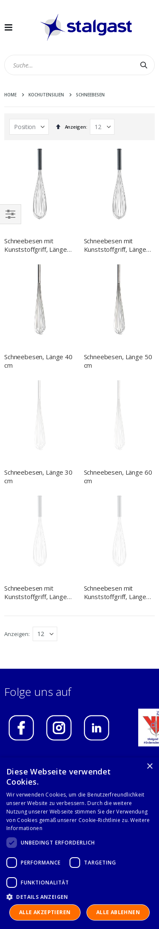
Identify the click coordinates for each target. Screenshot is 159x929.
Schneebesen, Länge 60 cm (118, 413)
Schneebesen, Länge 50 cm (118, 360)
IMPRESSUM (29, 638)
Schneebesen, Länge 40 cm (38, 360)
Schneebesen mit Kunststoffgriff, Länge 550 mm (115, 467)
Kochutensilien (46, 95)
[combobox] (79, 65)
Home (10, 95)
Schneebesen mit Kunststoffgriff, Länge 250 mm (35, 245)
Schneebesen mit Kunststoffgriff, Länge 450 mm (115, 245)
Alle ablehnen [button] (118, 912)
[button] (79, 896)
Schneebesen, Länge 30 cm (38, 413)
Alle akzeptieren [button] (44, 912)
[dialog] (79, 843)
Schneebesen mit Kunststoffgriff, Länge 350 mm (35, 467)
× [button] (149, 766)
